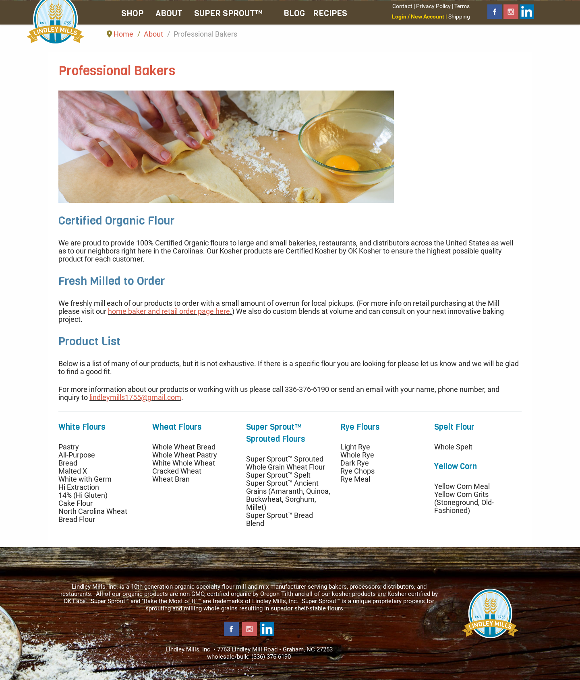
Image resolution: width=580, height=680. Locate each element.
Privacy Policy (433, 6)
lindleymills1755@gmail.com (135, 398)
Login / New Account (418, 16)
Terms (462, 6)
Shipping (459, 16)
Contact (402, 6)
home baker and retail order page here (169, 311)
